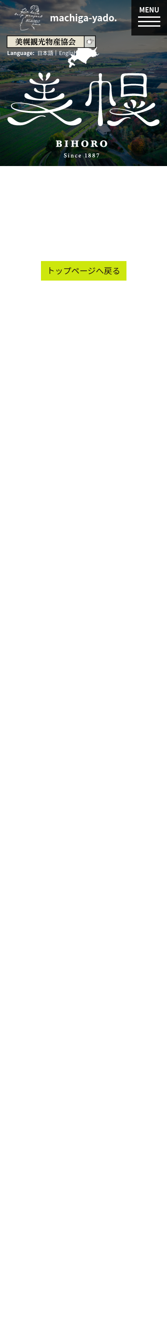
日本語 (45, 52)
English (68, 52)
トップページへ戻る (83, 270)
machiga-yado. (83, 17)
